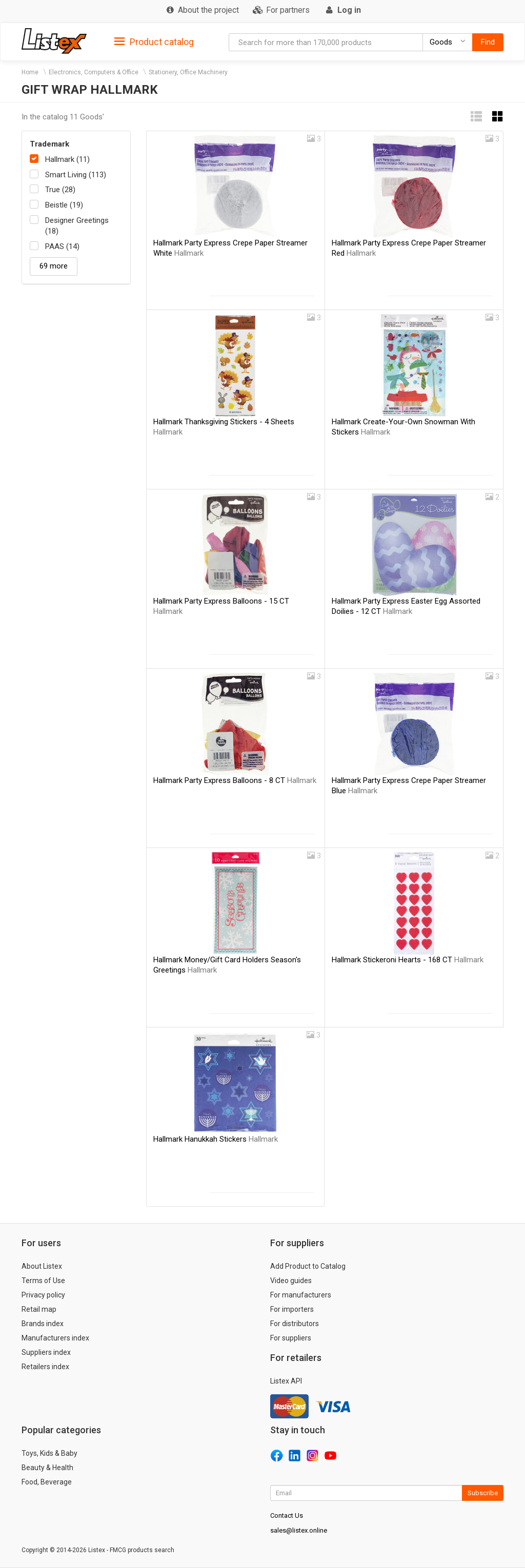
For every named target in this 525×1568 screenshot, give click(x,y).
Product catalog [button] (154, 42)
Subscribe (483, 1493)
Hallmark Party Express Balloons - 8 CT (234, 780)
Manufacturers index (55, 1338)
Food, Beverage (47, 1482)
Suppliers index (46, 1352)
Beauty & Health (47, 1467)
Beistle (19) (64, 205)
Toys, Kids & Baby (49, 1453)
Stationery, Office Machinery (188, 72)
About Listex (42, 1266)
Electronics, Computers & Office (93, 72)
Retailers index (45, 1367)
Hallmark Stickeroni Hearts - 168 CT (407, 959)
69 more (53, 266)
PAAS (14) (62, 246)
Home (30, 72)
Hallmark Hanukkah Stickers (215, 1139)
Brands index (43, 1323)
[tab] (154, 41)
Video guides (291, 1280)
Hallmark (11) (67, 159)
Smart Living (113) (75, 174)
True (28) (60, 189)
